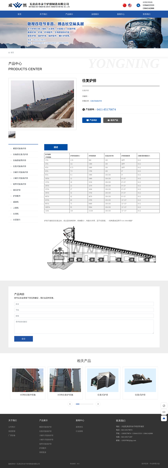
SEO (78, 464)
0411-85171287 (126, 437)
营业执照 (73, 464)
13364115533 (137, 433)
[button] (70, 404)
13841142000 (148, 433)
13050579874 (126, 433)
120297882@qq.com (128, 440)
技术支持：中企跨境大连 (151, 464)
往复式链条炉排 (96, 101)
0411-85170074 (106, 109)
